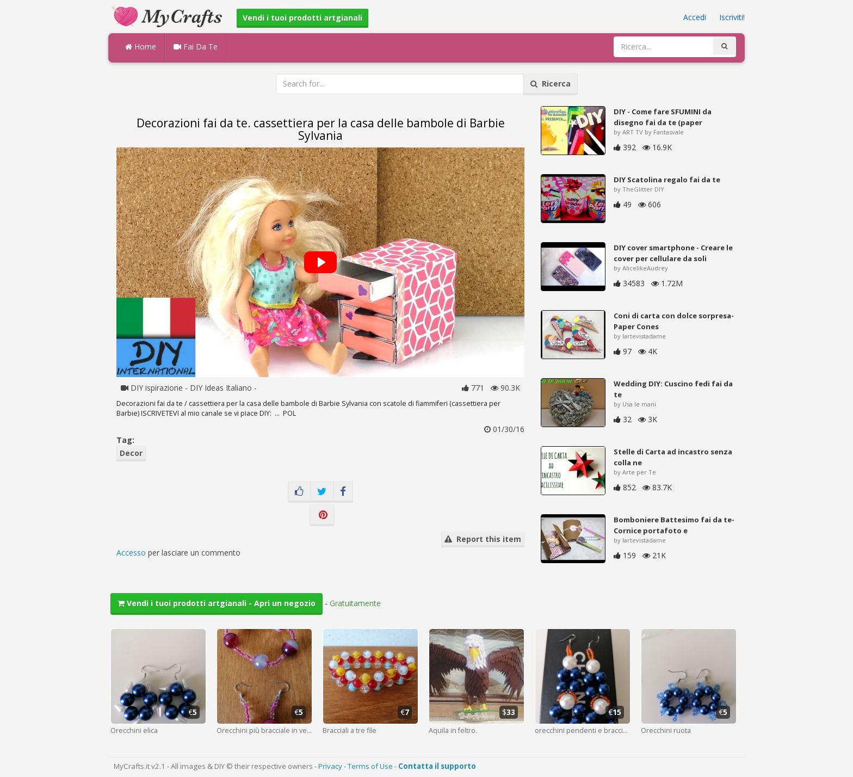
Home (140, 46)
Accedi (694, 17)
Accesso (131, 552)
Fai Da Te (196, 46)
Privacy (330, 766)
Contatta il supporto (437, 766)
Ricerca (550, 83)
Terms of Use (370, 766)
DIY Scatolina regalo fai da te (667, 179)
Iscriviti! (732, 17)
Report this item (482, 539)
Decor (131, 453)
